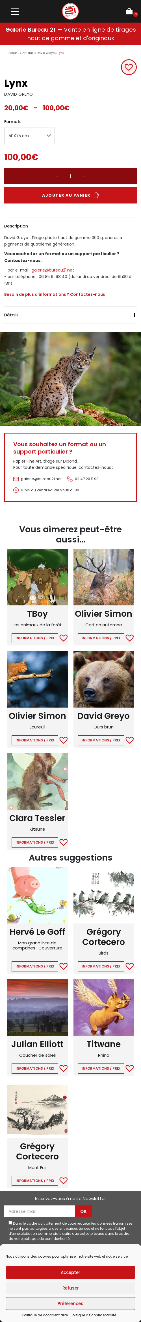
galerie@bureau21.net (53, 270)
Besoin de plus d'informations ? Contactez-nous (54, 294)
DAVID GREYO (18, 94)
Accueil (13, 53)
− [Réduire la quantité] (57, 176)
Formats (12, 121)
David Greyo (46, 53)
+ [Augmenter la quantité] (84, 176)
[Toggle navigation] (14, 11)
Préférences (70, 1303)
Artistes (28, 53)
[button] (129, 67)
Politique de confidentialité (45, 1315)
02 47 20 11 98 (87, 478)
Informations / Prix (35, 638)
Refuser (70, 1288)
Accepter (70, 1272)
